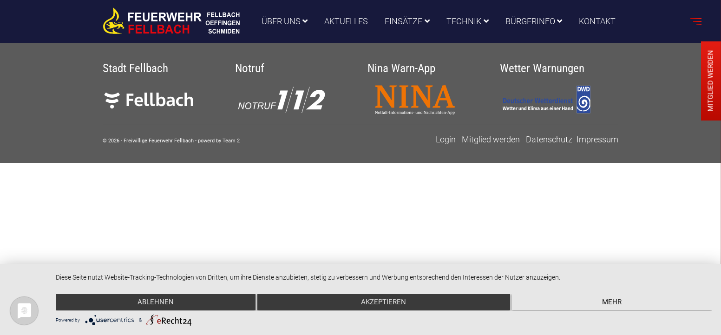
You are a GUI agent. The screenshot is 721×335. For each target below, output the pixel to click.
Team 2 (231, 141)
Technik (463, 22)
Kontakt (597, 22)
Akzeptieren (383, 303)
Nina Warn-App (401, 68)
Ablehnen (153, 303)
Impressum (597, 139)
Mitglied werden (491, 139)
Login (446, 139)
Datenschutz (549, 139)
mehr (614, 303)
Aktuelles (346, 22)
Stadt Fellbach (135, 68)
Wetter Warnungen (542, 68)
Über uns (281, 22)
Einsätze (403, 22)
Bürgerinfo (530, 22)
